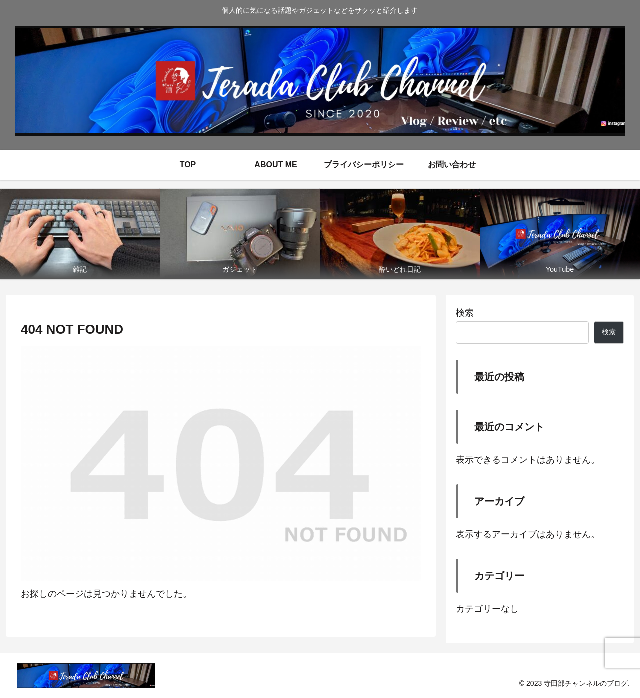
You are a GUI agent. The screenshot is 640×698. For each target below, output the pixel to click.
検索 (465, 313)
